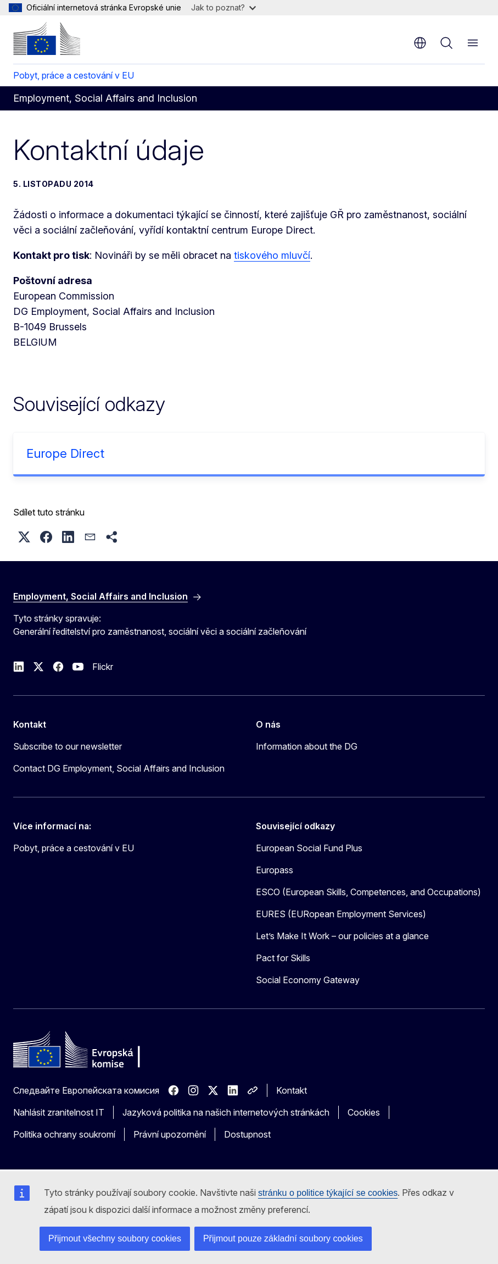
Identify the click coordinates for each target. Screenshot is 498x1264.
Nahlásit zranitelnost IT (58, 1112)
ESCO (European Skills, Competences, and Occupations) (368, 891)
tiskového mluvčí (272, 255)
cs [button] (420, 42)
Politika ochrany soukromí (64, 1134)
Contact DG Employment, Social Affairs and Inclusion (119, 768)
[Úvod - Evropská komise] (46, 38)
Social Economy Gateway (308, 979)
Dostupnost (247, 1134)
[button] (24, 537)
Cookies (364, 1112)
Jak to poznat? (223, 7)
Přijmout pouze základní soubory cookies (283, 1238)
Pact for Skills (283, 957)
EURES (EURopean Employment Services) (341, 913)
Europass (274, 869)
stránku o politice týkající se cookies (328, 1193)
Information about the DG (306, 746)
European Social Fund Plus (309, 847)
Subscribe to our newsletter (67, 746)
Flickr (102, 666)
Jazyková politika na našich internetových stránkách (225, 1112)
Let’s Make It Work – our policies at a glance (342, 935)
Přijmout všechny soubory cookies (114, 1238)
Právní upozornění (169, 1134)
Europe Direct (65, 453)
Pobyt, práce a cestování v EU (73, 75)
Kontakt (291, 1090)
